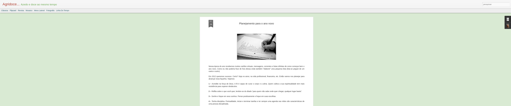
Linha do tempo (62, 10)
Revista (21, 10)
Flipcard (13, 10)
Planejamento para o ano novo (256, 16)
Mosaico (29, 10)
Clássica (4, 10)
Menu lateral (39, 10)
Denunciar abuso (274, 104)
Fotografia (50, 10)
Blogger (265, 104)
